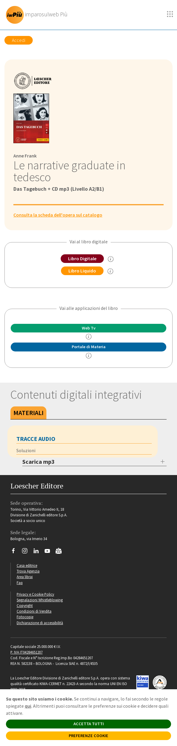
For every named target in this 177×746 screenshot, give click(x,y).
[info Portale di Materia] (89, 356)
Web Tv (88, 328)
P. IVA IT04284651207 (26, 652)
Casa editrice (27, 565)
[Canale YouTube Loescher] (49, 552)
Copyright (25, 605)
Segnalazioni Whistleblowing (40, 599)
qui (28, 706)
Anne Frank (25, 156)
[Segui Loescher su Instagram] (27, 552)
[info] (89, 337)
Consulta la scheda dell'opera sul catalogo (57, 215)
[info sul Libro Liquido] (110, 271)
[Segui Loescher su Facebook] (15, 552)
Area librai (25, 576)
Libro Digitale (82, 258)
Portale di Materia (89, 346)
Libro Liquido (82, 271)
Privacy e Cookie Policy (35, 594)
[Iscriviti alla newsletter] (61, 552)
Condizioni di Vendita (34, 611)
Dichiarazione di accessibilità (40, 622)
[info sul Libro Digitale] (111, 259)
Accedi (18, 40)
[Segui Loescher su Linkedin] (38, 552)
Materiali (28, 413)
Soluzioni (25, 450)
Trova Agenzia (28, 571)
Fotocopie (25, 616)
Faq (20, 582)
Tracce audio (35, 438)
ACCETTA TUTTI (88, 723)
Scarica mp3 (38, 461)
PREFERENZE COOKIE (88, 735)
